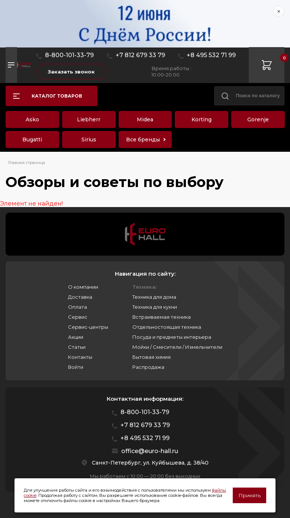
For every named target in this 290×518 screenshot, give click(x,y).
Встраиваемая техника (161, 317)
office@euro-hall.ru (149, 451)
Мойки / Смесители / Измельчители (177, 347)
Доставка (80, 297)
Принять (249, 495)
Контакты (80, 357)
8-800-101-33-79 (69, 55)
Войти (75, 367)
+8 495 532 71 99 (211, 55)
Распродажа (148, 367)
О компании (83, 287)
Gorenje (258, 119)
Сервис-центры (88, 327)
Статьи (77, 347)
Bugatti (32, 139)
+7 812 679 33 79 (140, 55)
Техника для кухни (154, 307)
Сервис (77, 317)
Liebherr (88, 119)
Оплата (77, 307)
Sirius (88, 139)
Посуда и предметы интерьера (171, 337)
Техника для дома (154, 297)
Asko (32, 119)
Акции (75, 337)
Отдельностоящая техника (166, 327)
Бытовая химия (151, 357)
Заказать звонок (71, 72)
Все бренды (143, 139)
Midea (145, 119)
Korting (201, 119)
